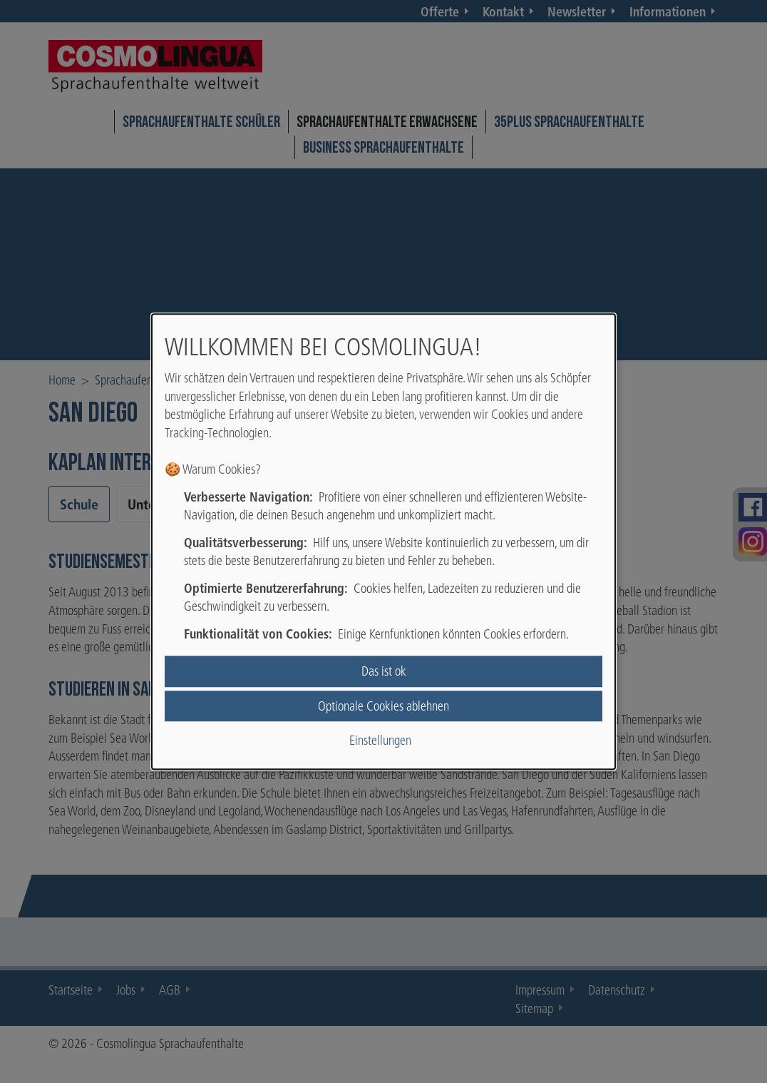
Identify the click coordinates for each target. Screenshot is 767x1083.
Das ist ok (383, 671)
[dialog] (383, 541)
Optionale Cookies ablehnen (383, 706)
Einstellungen (380, 740)
